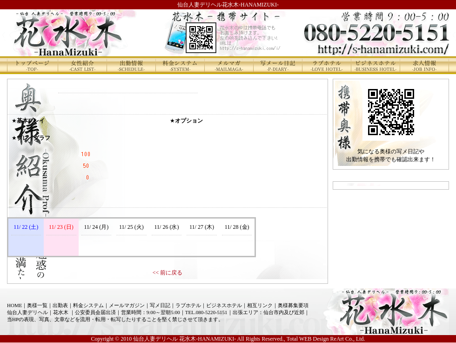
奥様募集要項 (293, 305)
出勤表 (60, 305)
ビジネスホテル (224, 305)
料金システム (88, 305)
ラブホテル (188, 305)
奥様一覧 (37, 305)
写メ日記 (160, 305)
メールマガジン (127, 305)
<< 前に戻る (168, 272)
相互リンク (260, 305)
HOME (14, 305)
